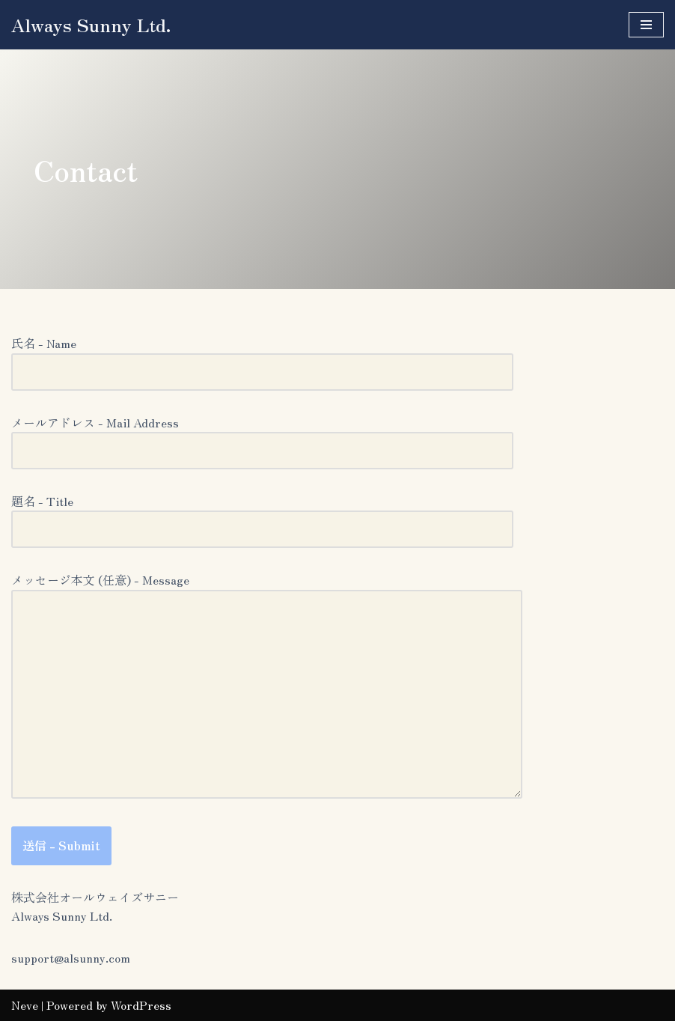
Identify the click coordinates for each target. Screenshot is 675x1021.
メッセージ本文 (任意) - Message (266, 686)
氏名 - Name (262, 357)
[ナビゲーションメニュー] (646, 24)
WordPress (141, 1005)
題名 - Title (262, 515)
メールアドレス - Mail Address (262, 436)
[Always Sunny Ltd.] (91, 24)
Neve (24, 1005)
